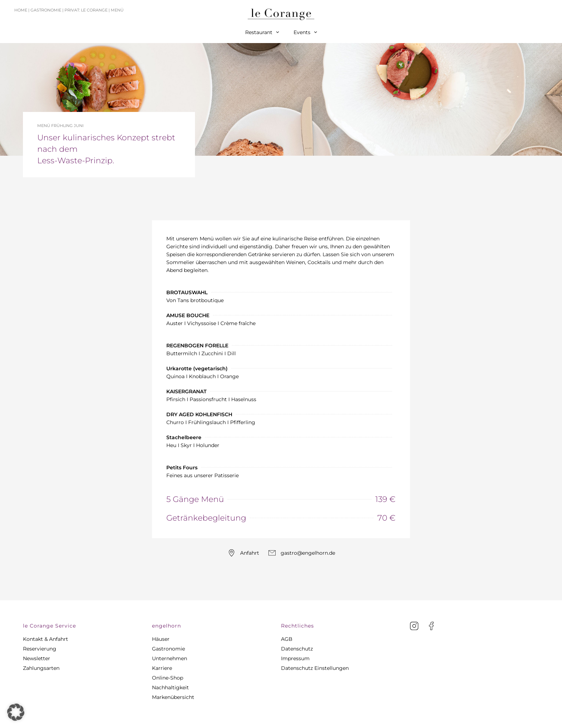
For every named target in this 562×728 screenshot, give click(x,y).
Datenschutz (297, 648)
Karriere (162, 668)
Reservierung (39, 648)
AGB (286, 639)
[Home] (281, 14)
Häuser (161, 639)
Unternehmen (169, 658)
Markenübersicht (173, 697)
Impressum (295, 658)
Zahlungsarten (41, 668)
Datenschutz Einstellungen (315, 668)
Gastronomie (45, 10)
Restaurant (262, 32)
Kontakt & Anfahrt (45, 639)
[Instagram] (414, 626)
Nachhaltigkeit (170, 687)
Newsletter (36, 658)
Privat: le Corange (86, 10)
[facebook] (431, 626)
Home (20, 10)
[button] (87, 626)
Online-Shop (167, 678)
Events (305, 32)
